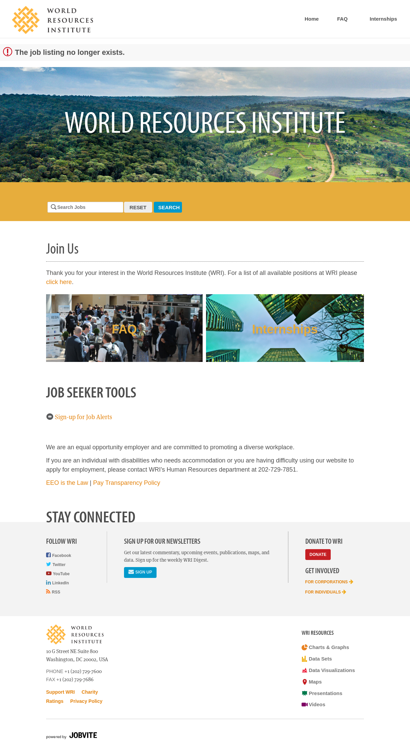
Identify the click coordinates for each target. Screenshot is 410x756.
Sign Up (140, 572)
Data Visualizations (328, 670)
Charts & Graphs (325, 647)
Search (169, 207)
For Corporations (329, 581)
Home (312, 19)
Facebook (58, 555)
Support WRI (60, 692)
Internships (383, 19)
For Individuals (326, 591)
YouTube (57, 573)
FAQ (342, 19)
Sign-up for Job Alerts (79, 417)
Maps (312, 682)
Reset (137, 207)
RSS (53, 592)
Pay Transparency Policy (126, 482)
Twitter (55, 564)
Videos (314, 704)
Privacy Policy (86, 701)
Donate (318, 554)
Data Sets (317, 659)
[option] (205, 124)
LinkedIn (57, 582)
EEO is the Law (67, 482)
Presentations (322, 693)
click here (59, 282)
